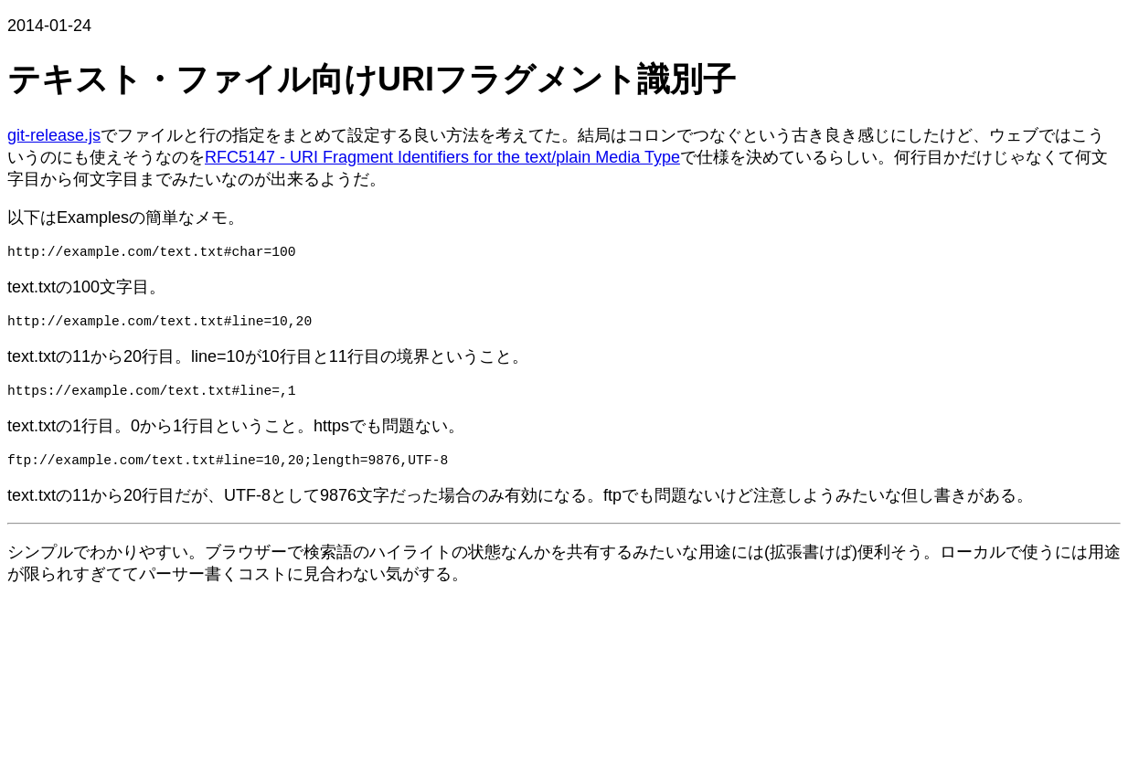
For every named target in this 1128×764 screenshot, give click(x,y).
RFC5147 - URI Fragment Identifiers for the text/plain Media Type (442, 157)
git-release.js (54, 135)
